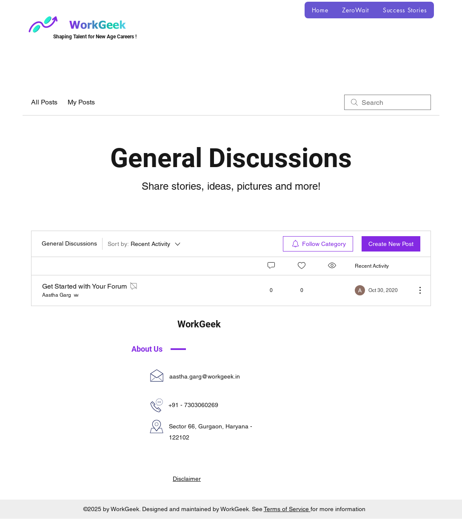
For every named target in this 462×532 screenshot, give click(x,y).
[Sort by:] (145, 244)
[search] (387, 102)
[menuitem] (318, 244)
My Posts (81, 102)
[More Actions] (416, 290)
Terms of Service (287, 509)
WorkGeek (199, 324)
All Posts (44, 102)
